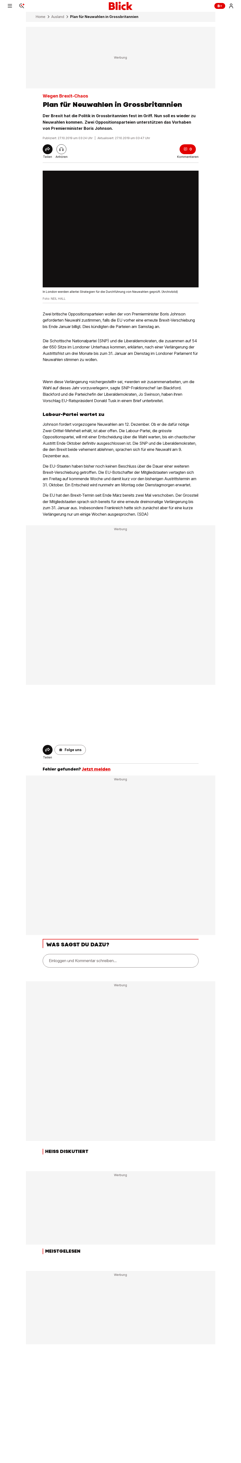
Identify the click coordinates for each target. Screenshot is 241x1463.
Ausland (57, 17)
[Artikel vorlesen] (61, 149)
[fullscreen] (121, 229)
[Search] (22, 6)
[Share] (48, 149)
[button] (70, 750)
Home (40, 17)
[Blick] (120, 6)
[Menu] (10, 6)
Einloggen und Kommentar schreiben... (83, 960)
